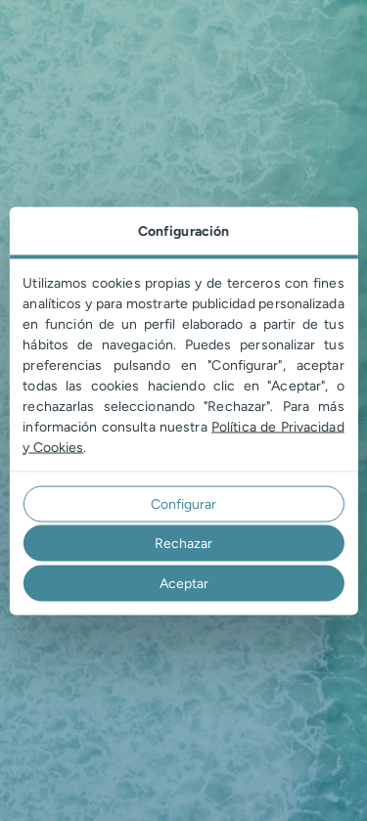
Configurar (183, 503)
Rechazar (183, 543)
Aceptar (184, 582)
